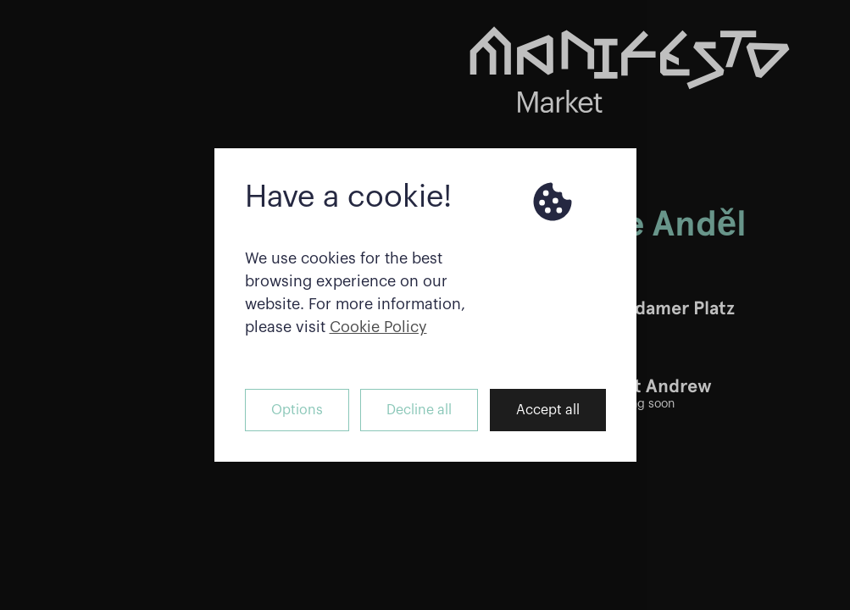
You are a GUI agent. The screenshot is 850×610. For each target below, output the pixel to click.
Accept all (548, 410)
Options (297, 410)
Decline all (419, 410)
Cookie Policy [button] (378, 327)
